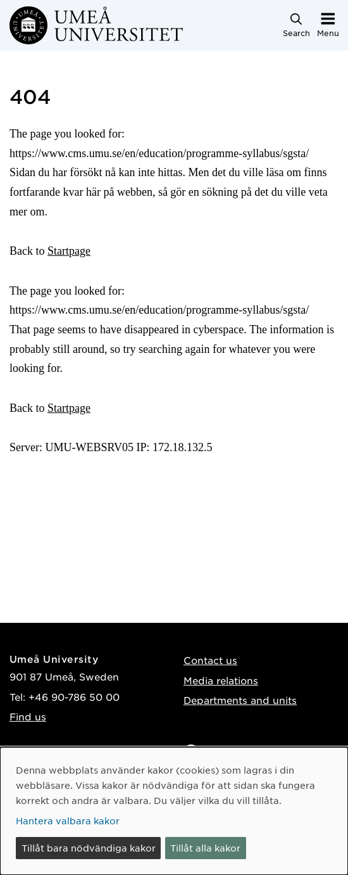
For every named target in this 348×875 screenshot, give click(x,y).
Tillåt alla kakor (205, 847)
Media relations (220, 680)
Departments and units (240, 700)
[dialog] (174, 811)
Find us (27, 716)
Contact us (210, 660)
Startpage (68, 251)
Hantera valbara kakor (68, 820)
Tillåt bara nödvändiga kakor (89, 847)
